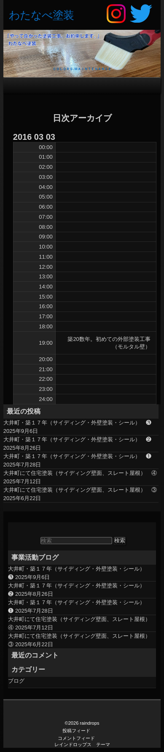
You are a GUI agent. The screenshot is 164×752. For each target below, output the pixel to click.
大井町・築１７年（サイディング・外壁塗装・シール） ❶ (77, 456)
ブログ (16, 681)
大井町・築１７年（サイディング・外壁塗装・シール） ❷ (77, 439)
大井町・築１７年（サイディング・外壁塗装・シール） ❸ (77, 422)
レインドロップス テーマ (82, 744)
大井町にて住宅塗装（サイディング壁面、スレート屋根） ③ (80, 490)
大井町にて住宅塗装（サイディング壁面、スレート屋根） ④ (80, 473)
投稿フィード (76, 730)
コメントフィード (76, 738)
